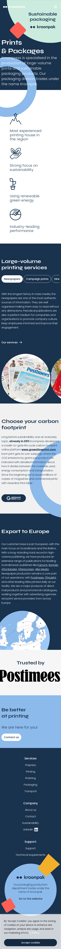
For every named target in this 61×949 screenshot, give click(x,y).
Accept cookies (30, 942)
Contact (30, 816)
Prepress (30, 765)
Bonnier (53, 565)
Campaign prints (37, 279)
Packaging (30, 785)
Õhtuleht (50, 578)
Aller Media (42, 569)
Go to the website (30, 899)
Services (30, 758)
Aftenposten (26, 569)
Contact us (11, 737)
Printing (30, 771)
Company (30, 803)
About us (30, 810)
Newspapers (12, 279)
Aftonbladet (9, 569)
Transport (30, 791)
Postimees (37, 578)
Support (30, 842)
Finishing (30, 778)
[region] (30, 931)
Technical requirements (30, 855)
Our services (9, 342)
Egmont (42, 565)
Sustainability (30, 823)
